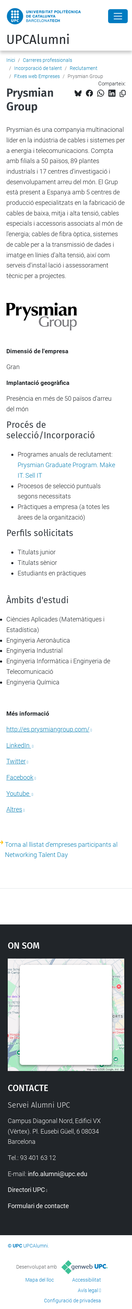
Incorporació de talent (38, 68)
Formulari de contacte (38, 1206)
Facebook (19, 777)
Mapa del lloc (39, 1280)
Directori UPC (26, 1189)
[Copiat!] (123, 94)
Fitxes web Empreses (37, 76)
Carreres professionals (47, 60)
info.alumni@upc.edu (57, 1174)
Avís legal (88, 1290)
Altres (14, 809)
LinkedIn (18, 745)
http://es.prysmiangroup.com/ (47, 729)
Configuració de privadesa (72, 1300)
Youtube (18, 793)
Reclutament (84, 68)
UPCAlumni (38, 39)
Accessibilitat (86, 1280)
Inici (10, 60)
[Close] (118, 16)
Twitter (16, 761)
